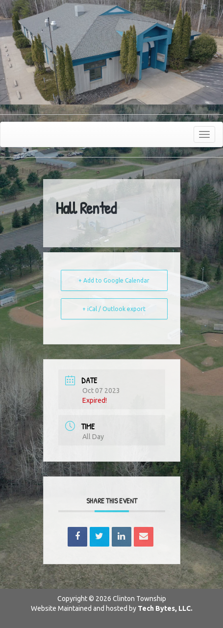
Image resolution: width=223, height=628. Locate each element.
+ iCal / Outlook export (114, 309)
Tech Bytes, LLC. (165, 608)
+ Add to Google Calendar (113, 280)
